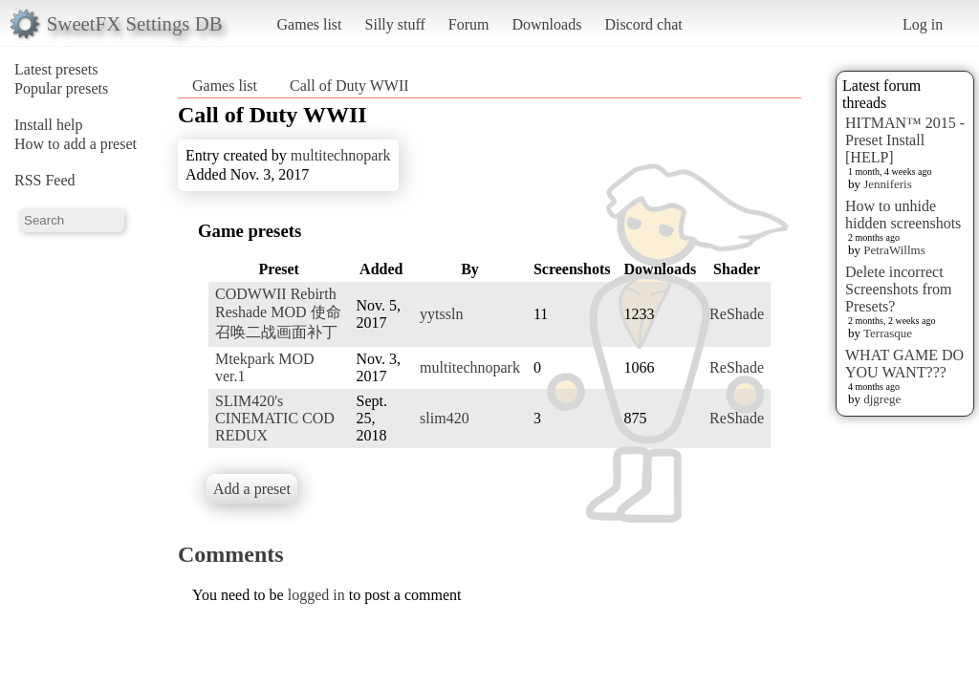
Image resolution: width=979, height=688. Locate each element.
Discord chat (643, 24)
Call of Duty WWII (349, 85)
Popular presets (61, 88)
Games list (309, 24)
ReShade (736, 314)
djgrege (882, 399)
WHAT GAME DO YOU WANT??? (904, 363)
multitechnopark (341, 155)
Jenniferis (887, 184)
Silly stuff (395, 24)
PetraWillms (894, 250)
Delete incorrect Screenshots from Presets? (898, 289)
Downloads (546, 24)
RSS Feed (45, 180)
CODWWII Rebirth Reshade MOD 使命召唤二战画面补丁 (278, 313)
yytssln (441, 314)
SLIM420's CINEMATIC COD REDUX (275, 418)
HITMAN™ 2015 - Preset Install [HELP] (905, 140)
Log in (923, 24)
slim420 (444, 418)
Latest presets (56, 69)
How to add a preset (75, 144)
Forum (469, 24)
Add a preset (252, 489)
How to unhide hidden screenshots (903, 214)
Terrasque (887, 333)
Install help (48, 125)
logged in (316, 595)
